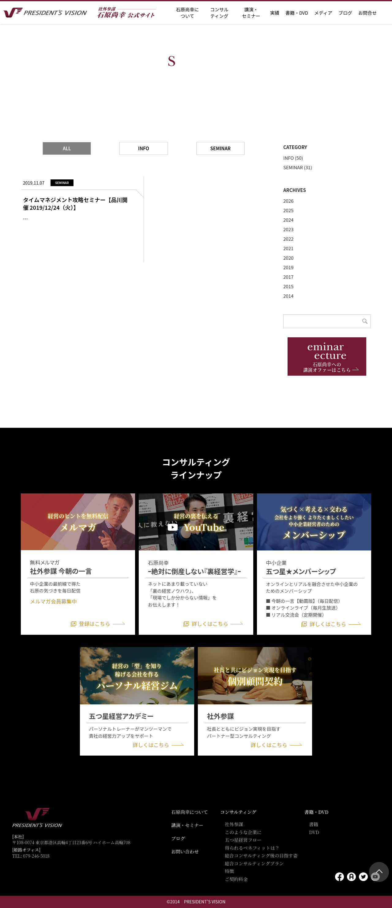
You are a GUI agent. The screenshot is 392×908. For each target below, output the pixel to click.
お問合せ (367, 13)
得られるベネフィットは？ (252, 848)
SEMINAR (220, 148)
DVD (314, 832)
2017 (288, 277)
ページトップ (379, 872)
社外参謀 (234, 824)
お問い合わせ (185, 851)
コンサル (219, 12)
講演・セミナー (187, 825)
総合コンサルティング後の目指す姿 (261, 855)
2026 (288, 200)
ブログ (345, 13)
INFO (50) (293, 158)
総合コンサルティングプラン (254, 863)
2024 (288, 219)
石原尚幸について (189, 812)
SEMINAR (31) (297, 167)
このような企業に (243, 832)
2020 (288, 258)
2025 (288, 210)
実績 (274, 13)
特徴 (229, 871)
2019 (288, 267)
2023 (288, 229)
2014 (288, 296)
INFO (143, 148)
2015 (288, 286)
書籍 (313, 824)
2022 (288, 239)
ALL (67, 148)
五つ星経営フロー (243, 840)
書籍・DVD (296, 13)
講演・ (251, 12)
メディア (323, 13)
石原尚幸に (187, 12)
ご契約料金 (236, 879)
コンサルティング (238, 812)
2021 (288, 248)
